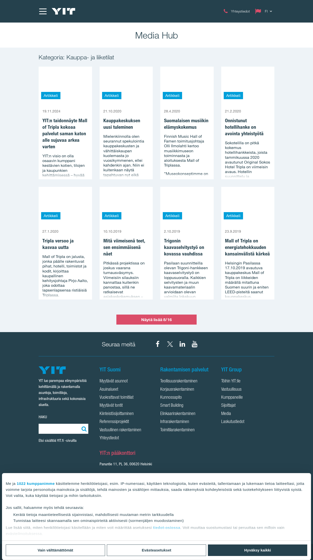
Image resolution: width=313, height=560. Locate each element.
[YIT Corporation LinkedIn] (182, 344)
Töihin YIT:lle (231, 381)
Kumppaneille (232, 397)
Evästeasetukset (156, 550)
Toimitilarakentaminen (177, 430)
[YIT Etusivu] (63, 11)
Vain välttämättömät (55, 550)
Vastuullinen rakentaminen (120, 430)
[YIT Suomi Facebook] (158, 344)
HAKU (43, 416)
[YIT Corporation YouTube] (195, 344)
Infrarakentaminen (174, 422)
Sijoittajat (228, 405)
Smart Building (171, 405)
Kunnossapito (171, 397)
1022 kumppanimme (36, 483)
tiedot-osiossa (166, 527)
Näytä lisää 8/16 (156, 319)
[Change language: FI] (264, 11)
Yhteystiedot (109, 438)
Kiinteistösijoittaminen (117, 414)
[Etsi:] (83, 429)
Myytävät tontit (111, 405)
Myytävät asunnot (114, 381)
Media (226, 414)
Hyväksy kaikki (257, 550)
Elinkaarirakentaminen (177, 414)
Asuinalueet (109, 389)
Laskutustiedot (232, 422)
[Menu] (43, 11)
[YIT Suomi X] (170, 344)
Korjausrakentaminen (177, 389)
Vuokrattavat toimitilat (116, 397)
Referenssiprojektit (114, 422)
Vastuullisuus (231, 389)
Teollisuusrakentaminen (178, 381)
